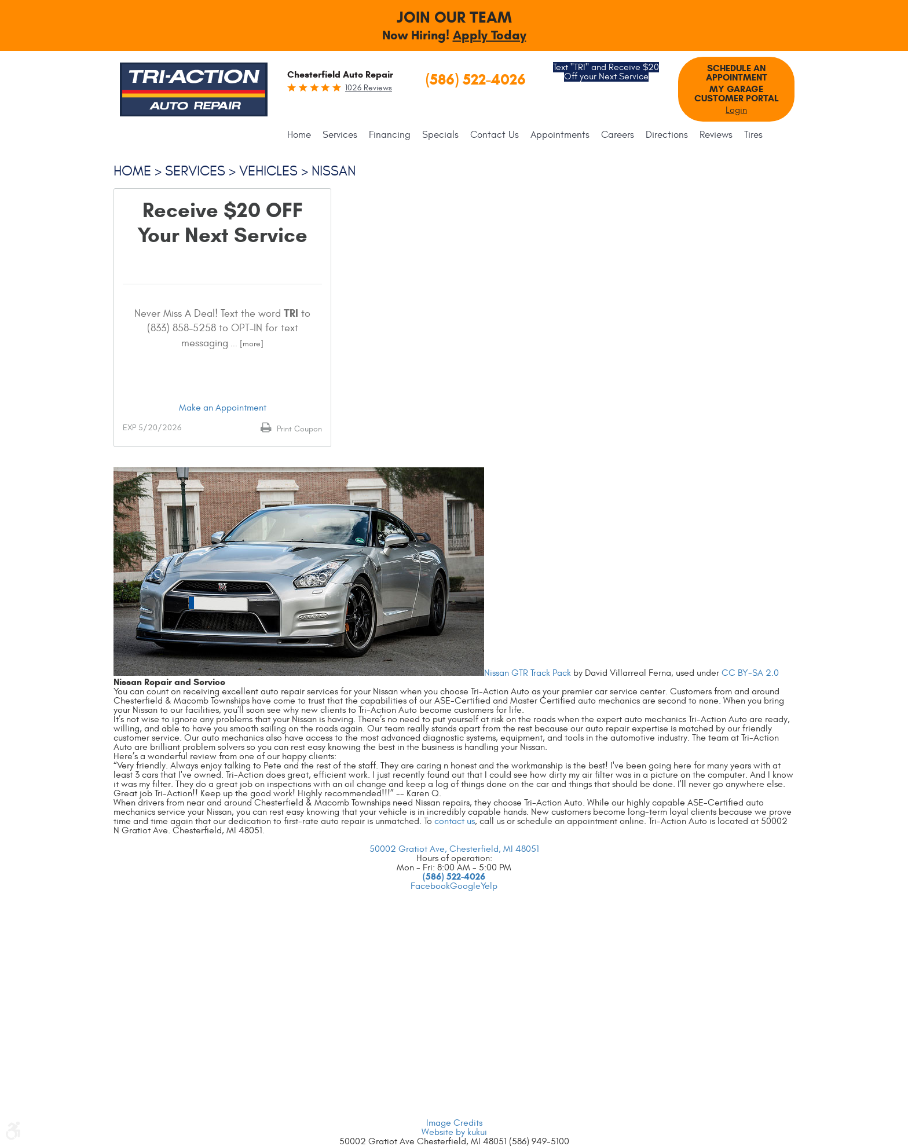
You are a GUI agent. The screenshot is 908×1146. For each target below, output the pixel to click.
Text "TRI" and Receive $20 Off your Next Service (606, 72)
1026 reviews (368, 88)
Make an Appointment (222, 407)
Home (299, 135)
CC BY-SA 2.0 (750, 673)
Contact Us (494, 135)
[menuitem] (302, 135)
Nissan (334, 171)
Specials (440, 135)
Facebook (430, 886)
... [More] (245, 344)
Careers (617, 135)
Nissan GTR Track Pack (527, 673)
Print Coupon (298, 429)
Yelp (489, 886)
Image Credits (454, 1123)
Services (340, 135)
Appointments (560, 135)
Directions (667, 135)
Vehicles (268, 171)
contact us (454, 821)
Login (736, 110)
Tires (753, 135)
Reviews (716, 135)
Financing (390, 135)
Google (465, 886)
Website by (454, 1132)
